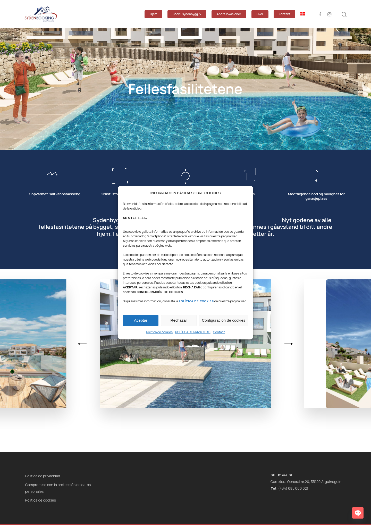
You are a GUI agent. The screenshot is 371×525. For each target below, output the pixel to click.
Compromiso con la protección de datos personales (58, 488)
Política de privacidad (42, 475)
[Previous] (83, 343)
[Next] (288, 343)
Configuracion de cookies (223, 320)
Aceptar (140, 320)
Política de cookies (159, 332)
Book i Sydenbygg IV (187, 14)
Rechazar (179, 320)
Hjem (153, 14)
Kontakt (284, 14)
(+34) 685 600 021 (289, 488)
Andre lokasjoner (229, 14)
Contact (219, 332)
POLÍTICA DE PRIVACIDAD (192, 332)
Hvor (260, 14)
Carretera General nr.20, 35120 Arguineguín (306, 481)
